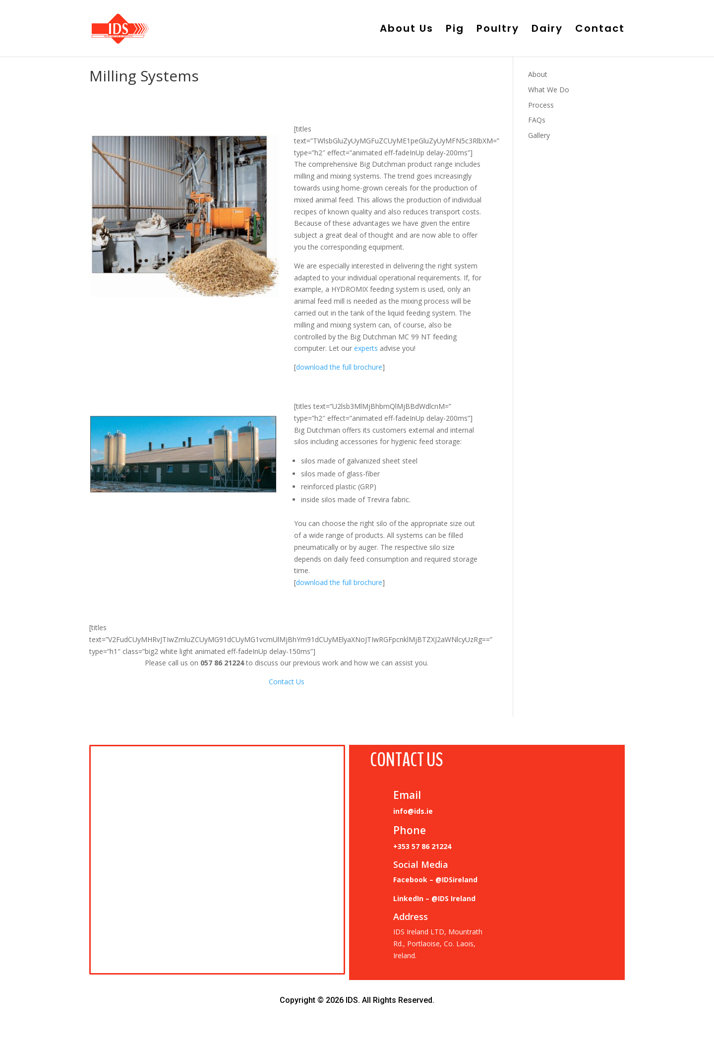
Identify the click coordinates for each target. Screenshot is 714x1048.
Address (410, 916)
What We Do (548, 89)
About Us (406, 30)
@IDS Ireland (453, 898)
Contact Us (286, 681)
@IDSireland (456, 879)
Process (541, 105)
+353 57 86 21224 (422, 846)
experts (366, 348)
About (537, 74)
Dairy (547, 30)
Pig (455, 30)
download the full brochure (339, 367)
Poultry (497, 30)
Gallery (539, 135)
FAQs (536, 120)
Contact (600, 30)
